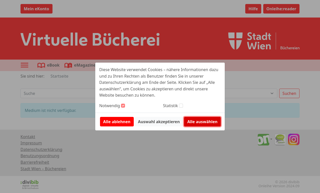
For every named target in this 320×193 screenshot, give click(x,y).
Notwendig (109, 105)
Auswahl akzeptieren (159, 121)
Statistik (170, 105)
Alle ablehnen (116, 121)
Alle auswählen (202, 121)
